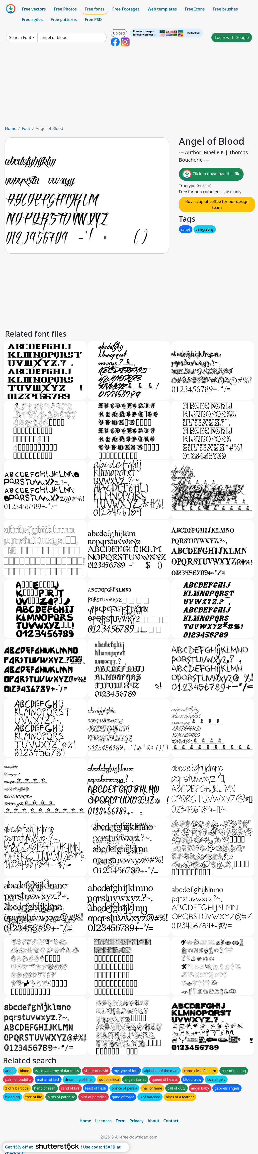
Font (26, 128)
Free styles (32, 19)
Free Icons (195, 9)
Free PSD (93, 19)
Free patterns (64, 19)
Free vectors (34, 9)
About (153, 1121)
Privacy (137, 1121)
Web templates (162, 9)
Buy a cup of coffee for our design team (217, 204)
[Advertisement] (129, 88)
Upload (119, 33)
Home (10, 128)
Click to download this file (211, 174)
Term (121, 1121)
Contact (170, 1121)
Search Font (20, 37)
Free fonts (94, 9)
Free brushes (225, 9)
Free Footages (126, 9)
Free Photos (65, 9)
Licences (103, 1121)
